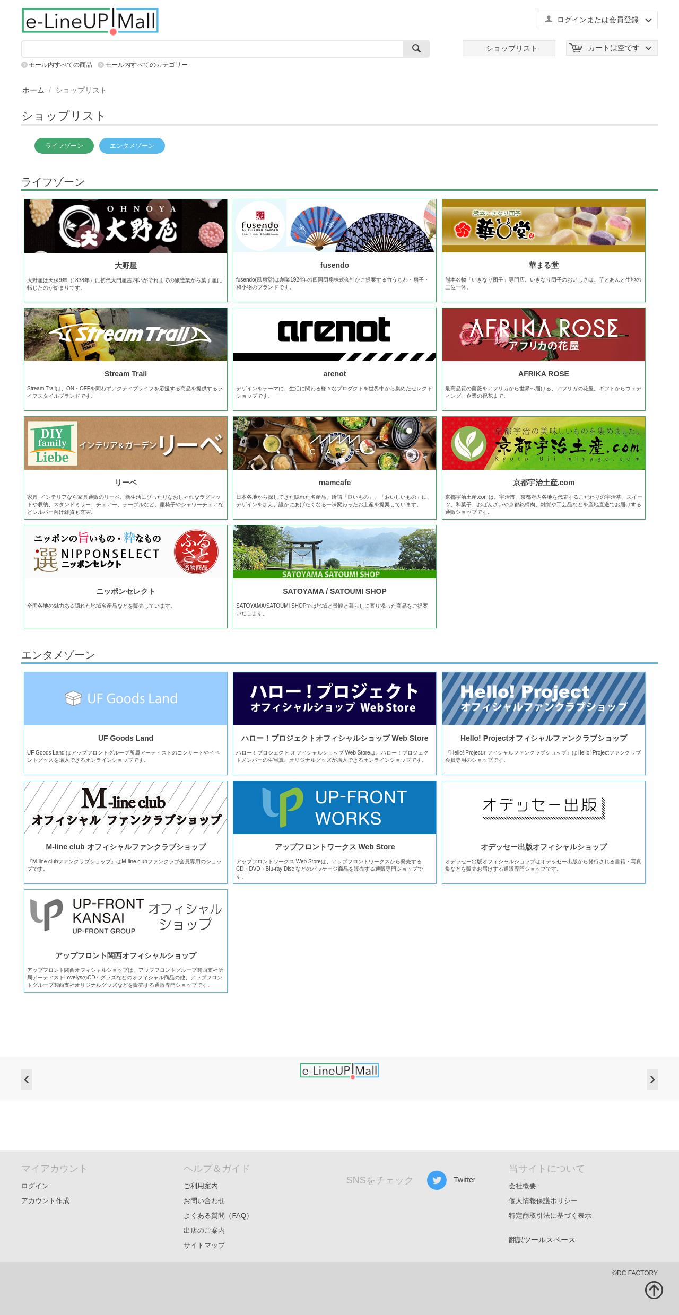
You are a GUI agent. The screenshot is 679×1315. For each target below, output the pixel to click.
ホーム (33, 90)
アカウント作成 (45, 1201)
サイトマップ (204, 1245)
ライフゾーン (64, 146)
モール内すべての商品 (60, 64)
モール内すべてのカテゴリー (146, 64)
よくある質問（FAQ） (218, 1216)
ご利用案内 (201, 1186)
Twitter (451, 1180)
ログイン (35, 1186)
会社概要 (522, 1186)
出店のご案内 (204, 1230)
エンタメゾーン (132, 146)
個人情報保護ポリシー (543, 1201)
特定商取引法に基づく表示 (550, 1216)
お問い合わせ (204, 1201)
